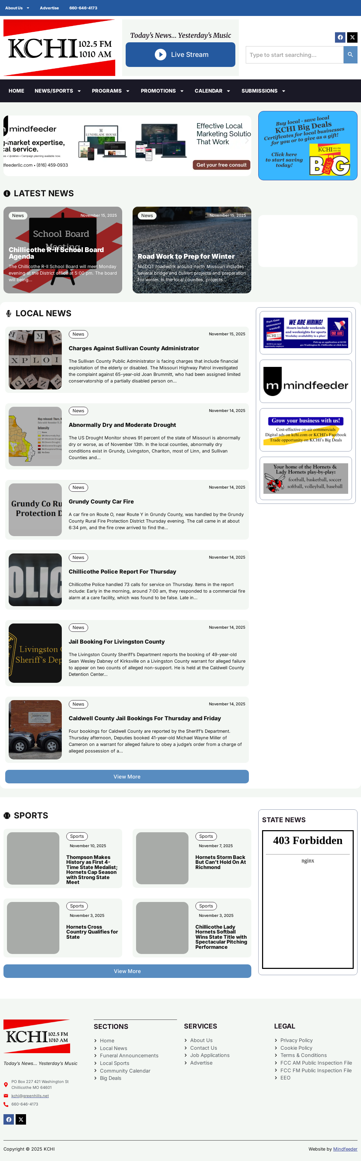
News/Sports (58, 91)
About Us (17, 7)
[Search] (351, 54)
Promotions (162, 91)
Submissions (264, 91)
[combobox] (295, 54)
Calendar (213, 91)
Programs (111, 91)
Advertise (49, 8)
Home (16, 91)
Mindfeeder (345, 1149)
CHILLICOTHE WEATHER (308, 241)
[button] (7, 140)
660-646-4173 (84, 8)
